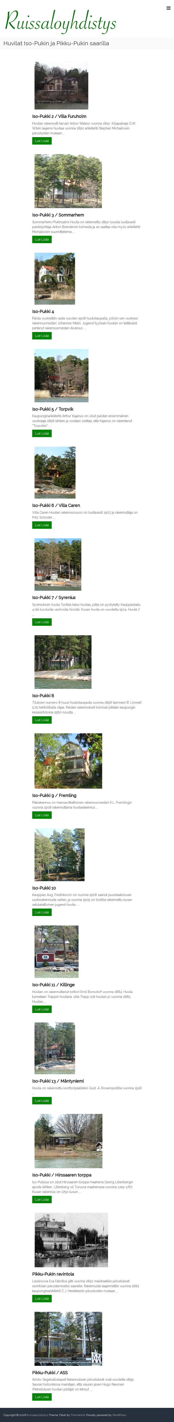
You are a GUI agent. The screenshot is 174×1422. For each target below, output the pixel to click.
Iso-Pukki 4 (43, 311)
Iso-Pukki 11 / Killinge (53, 984)
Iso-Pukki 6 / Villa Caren (56, 505)
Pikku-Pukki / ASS (50, 1372)
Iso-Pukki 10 (44, 888)
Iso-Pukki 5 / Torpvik (52, 409)
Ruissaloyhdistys (37, 1415)
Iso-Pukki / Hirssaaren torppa (61, 1175)
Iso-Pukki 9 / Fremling (54, 795)
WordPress (119, 1415)
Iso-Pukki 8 (43, 695)
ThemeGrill (78, 1415)
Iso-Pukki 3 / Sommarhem (58, 215)
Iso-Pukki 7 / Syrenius (54, 597)
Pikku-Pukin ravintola (53, 1274)
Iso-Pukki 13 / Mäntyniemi (58, 1081)
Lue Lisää (42, 141)
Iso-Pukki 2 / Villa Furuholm (59, 116)
